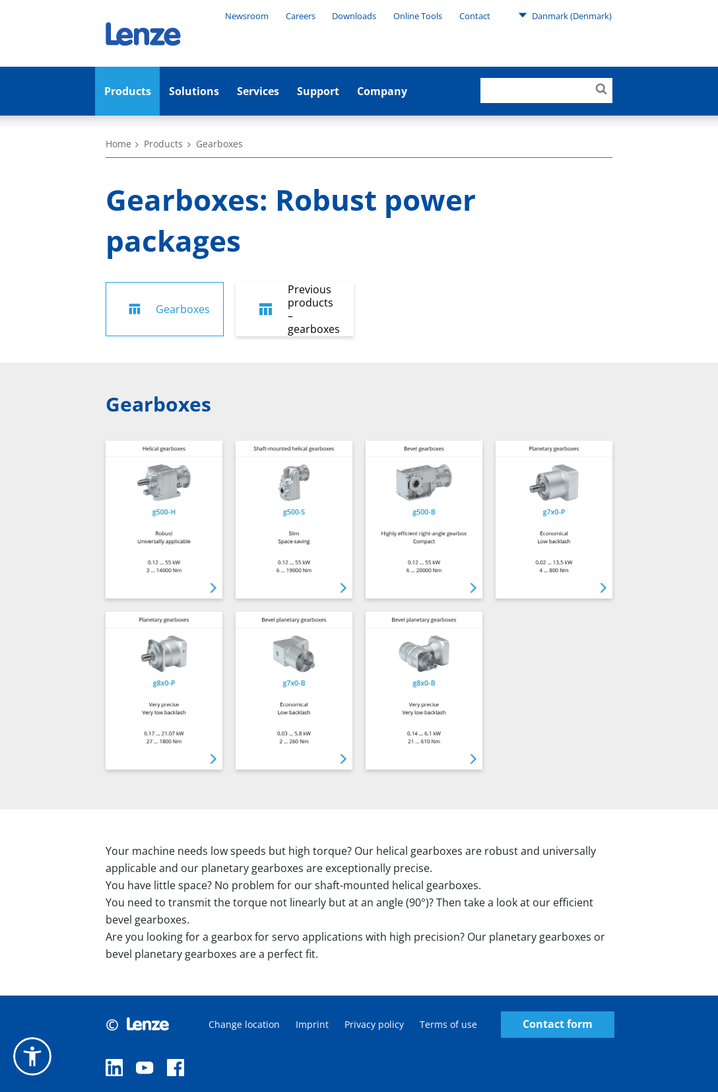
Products (127, 91)
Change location (244, 1024)
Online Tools (417, 16)
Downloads (354, 16)
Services (258, 91)
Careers (300, 16)
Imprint (312, 1024)
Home (118, 143)
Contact (474, 16)
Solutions (194, 91)
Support (318, 91)
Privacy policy (374, 1024)
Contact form (558, 1024)
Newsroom (247, 16)
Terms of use (448, 1024)
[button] (32, 1056)
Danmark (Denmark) (565, 15)
